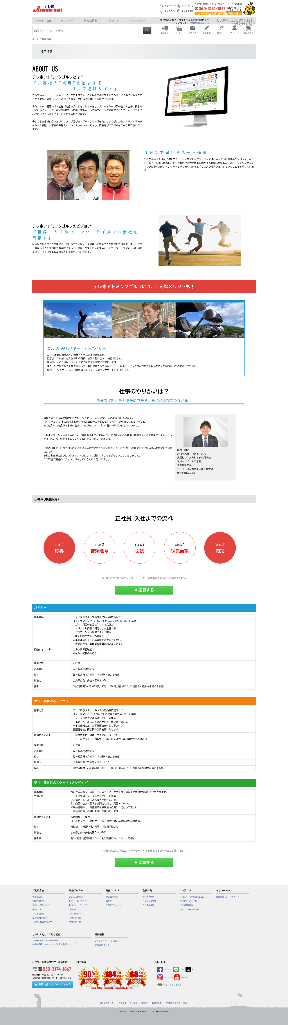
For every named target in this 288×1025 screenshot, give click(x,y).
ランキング (67, 20)
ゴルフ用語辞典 (186, 905)
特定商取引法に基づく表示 (176, 1003)
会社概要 (134, 1003)
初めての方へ (170, 11)
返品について (38, 909)
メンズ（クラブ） (77, 897)
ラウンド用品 (75, 918)
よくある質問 (187, 11)
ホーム (35, 39)
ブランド (114, 20)
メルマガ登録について (42, 922)
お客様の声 (156, 1003)
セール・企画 (44, 20)
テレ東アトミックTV (188, 901)
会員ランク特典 (149, 901)
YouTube (181, 977)
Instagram (164, 977)
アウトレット (138, 20)
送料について (38, 901)
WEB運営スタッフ (102, 945)
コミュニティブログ (169, 985)
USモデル (73, 909)
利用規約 (145, 1003)
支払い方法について (41, 905)
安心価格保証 (148, 905)
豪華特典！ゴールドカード (228, 897)
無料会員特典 (148, 897)
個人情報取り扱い (107, 1003)
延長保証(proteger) (114, 905)
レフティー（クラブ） (79, 905)
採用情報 (46, 39)
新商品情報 (91, 20)
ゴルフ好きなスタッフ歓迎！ (107, 941)
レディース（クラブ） (79, 901)
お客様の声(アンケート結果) (45, 940)
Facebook (164, 970)
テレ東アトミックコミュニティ (193, 897)
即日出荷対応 (112, 897)
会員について (170, 6)
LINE (178, 970)
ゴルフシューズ (76, 914)
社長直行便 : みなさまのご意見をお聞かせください (55, 944)
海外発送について (40, 918)
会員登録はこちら (199, 23)
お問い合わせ (187, 6)
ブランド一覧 (75, 922)
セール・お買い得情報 (189, 909)
